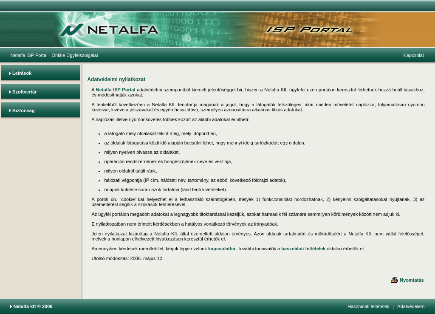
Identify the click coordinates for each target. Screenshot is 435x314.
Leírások (21, 73)
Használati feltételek (368, 306)
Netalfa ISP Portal (28, 55)
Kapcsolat (414, 55)
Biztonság (23, 110)
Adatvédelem (410, 306)
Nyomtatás (407, 280)
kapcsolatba (221, 248)
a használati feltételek (301, 248)
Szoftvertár (24, 91)
